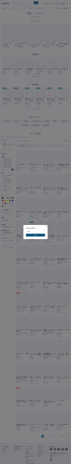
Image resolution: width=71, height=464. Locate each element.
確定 (35, 235)
